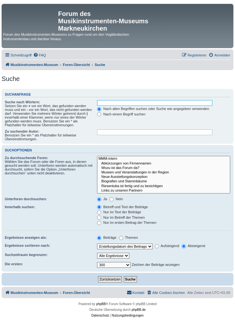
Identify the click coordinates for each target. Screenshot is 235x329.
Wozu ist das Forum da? (164, 168)
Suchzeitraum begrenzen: (26, 255)
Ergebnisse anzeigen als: (26, 237)
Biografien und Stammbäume (164, 181)
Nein (116, 199)
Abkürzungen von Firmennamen (164, 163)
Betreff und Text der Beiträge (122, 207)
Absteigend (193, 246)
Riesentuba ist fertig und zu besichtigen (164, 186)
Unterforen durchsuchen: (26, 199)
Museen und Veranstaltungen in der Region (164, 172)
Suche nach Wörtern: (22, 102)
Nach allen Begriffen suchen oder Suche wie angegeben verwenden (153, 109)
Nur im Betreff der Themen (121, 217)
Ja (102, 199)
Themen (128, 237)
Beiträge (106, 237)
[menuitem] (39, 55)
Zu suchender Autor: (22, 131)
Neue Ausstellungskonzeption (164, 177)
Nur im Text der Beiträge (119, 212)
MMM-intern (164, 159)
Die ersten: (14, 264)
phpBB (101, 304)
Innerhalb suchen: (20, 207)
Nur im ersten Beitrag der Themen (126, 222)
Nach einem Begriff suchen (121, 114)
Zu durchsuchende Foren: (26, 158)
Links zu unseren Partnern (164, 190)
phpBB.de (139, 309)
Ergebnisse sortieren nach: (27, 245)
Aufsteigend (167, 246)
